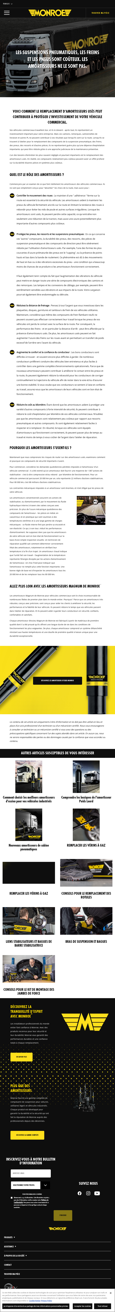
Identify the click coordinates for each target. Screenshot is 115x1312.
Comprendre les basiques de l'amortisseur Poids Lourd (86, 799)
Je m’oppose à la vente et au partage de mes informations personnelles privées (36, 1307)
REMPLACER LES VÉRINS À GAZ (86, 845)
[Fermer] (111, 1294)
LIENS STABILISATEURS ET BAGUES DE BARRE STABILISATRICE (29, 943)
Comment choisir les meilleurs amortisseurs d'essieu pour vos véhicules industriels (29, 799)
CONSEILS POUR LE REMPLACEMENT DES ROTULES (86, 895)
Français (6, 4)
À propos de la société (16, 1256)
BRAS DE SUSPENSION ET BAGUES (86, 942)
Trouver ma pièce (12, 1274)
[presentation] (31, 1215)
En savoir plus (21, 1057)
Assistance (10, 1247)
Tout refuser (103, 1307)
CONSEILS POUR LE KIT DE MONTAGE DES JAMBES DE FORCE (28, 991)
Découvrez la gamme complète (27, 1135)
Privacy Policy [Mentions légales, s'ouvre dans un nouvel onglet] (46, 1301)
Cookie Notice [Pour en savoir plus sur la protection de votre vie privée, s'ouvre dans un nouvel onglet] (34, 1301)
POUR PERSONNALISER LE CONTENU (32, 1194)
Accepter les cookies (82, 1307)
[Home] (47, 12)
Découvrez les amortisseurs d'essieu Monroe (57, 681)
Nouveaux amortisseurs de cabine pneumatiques (29, 847)
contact (8, 1265)
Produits (10, 1237)
